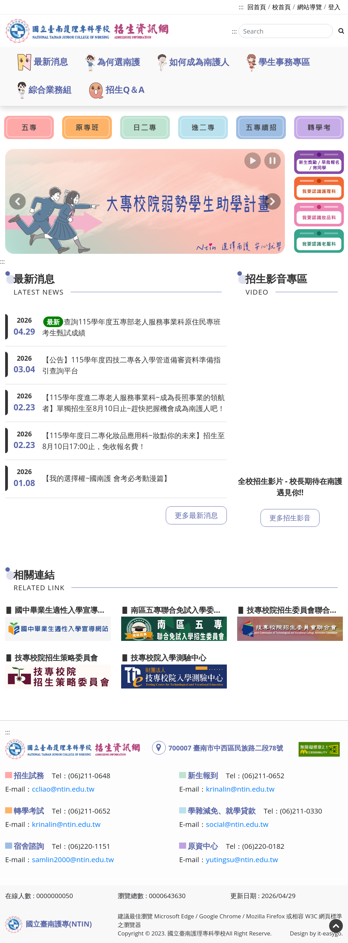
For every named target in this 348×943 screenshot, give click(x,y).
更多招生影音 (290, 517)
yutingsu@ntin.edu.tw (242, 859)
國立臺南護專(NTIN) (48, 924)
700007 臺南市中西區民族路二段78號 (226, 748)
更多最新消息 (196, 519)
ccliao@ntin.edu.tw (63, 789)
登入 (334, 7)
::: (241, 6)
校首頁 (281, 7)
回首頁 (256, 7)
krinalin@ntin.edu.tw (240, 789)
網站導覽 (309, 7)
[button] (252, 160)
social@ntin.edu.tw (237, 824)
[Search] (285, 31)
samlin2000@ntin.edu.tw (73, 859)
